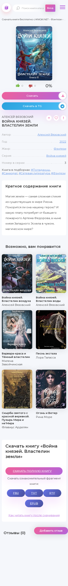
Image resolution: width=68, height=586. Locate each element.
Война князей (56, 155)
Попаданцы (41, 170)
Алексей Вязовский (52, 134)
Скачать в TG (44, 106)
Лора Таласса (46, 357)
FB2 (16, 493)
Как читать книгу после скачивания (34, 515)
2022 (62, 141)
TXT (34, 493)
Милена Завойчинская (12, 362)
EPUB (34, 503)
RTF (52, 493)
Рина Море (44, 417)
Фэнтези (60, 148)
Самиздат (11, 173)
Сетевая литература (35, 173)
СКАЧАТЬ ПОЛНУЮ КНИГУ (32, 471)
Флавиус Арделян (15, 427)
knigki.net (6, 7)
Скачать (46, 96)
